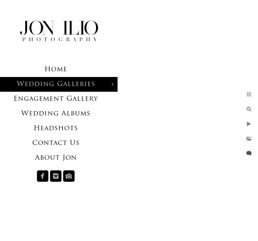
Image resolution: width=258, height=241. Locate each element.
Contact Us (56, 143)
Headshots (56, 128)
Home (55, 69)
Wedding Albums (55, 113)
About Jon (56, 158)
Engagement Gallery (55, 99)
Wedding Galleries (56, 84)
